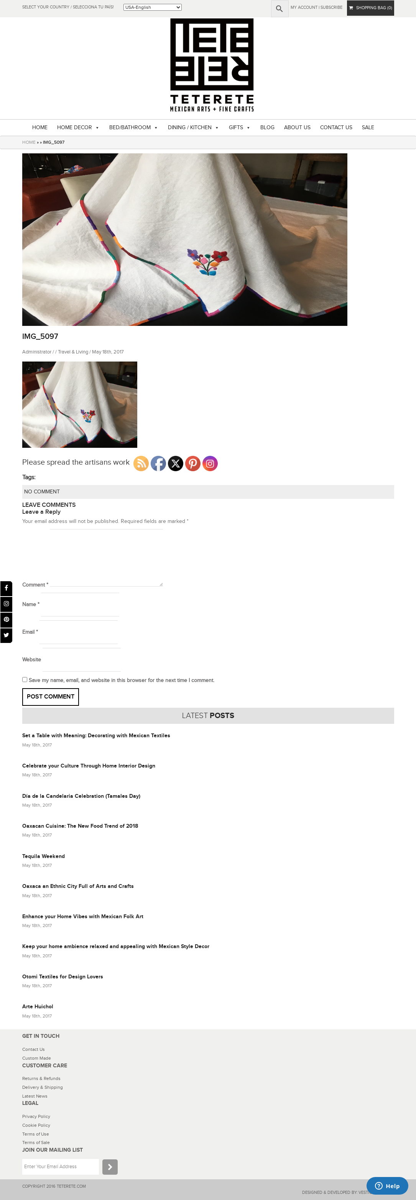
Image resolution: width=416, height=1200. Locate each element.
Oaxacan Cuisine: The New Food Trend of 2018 (80, 826)
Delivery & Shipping (42, 1087)
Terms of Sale (36, 1142)
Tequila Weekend (43, 856)
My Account (304, 7)
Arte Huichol (37, 1006)
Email (30, 632)
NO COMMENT (42, 492)
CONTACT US (336, 128)
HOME (40, 128)
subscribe (331, 7)
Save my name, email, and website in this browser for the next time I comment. (121, 680)
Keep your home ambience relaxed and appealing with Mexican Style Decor (115, 946)
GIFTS (236, 128)
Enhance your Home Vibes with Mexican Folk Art (82, 916)
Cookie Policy (36, 1125)
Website (31, 660)
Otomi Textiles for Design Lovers (62, 976)
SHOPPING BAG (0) (370, 7)
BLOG (267, 128)
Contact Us (33, 1049)
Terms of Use (35, 1134)
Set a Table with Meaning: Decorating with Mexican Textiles (96, 735)
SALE (368, 128)
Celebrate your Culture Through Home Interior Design (88, 766)
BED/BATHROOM (130, 128)
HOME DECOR (74, 128)
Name (30, 605)
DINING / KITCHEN (190, 128)
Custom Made (36, 1058)
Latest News (35, 1096)
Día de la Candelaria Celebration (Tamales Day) (81, 796)
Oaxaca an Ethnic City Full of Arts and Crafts (78, 886)
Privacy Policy (36, 1116)
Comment (35, 585)
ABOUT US (297, 128)
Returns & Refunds (41, 1078)
